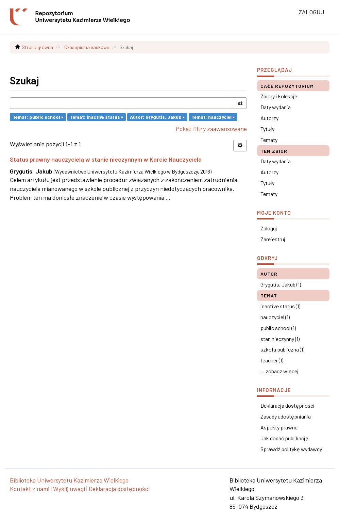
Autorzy (269, 118)
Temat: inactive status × (96, 117)
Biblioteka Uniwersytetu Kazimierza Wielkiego (69, 480)
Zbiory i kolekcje (278, 96)
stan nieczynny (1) (280, 339)
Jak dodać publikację (284, 438)
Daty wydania (275, 107)
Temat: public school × (38, 117)
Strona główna (37, 47)
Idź (239, 103)
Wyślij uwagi (69, 488)
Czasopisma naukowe (86, 47)
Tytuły (267, 129)
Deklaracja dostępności (287, 405)
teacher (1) (271, 360)
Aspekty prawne (279, 427)
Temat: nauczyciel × (213, 117)
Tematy (268, 139)
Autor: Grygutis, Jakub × (157, 117)
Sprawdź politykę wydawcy (291, 449)
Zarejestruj (272, 239)
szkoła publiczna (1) (282, 349)
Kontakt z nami (29, 488)
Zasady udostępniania (285, 416)
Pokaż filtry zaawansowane (211, 128)
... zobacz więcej (279, 371)
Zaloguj (268, 228)
